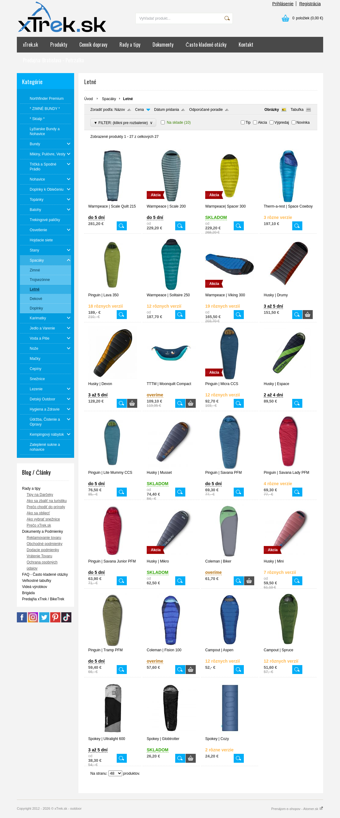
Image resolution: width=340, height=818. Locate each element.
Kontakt (246, 44)
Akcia (262, 122)
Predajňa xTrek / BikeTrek (43, 599)
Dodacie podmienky (43, 550)
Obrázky (271, 109)
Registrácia (310, 3)
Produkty (58, 44)
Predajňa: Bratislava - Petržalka (53, 60)
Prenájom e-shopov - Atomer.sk (297, 809)
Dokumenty (163, 44)
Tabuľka (297, 109)
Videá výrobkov (34, 587)
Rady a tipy (129, 44)
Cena (139, 109)
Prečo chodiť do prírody (46, 507)
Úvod (88, 99)
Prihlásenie (282, 3)
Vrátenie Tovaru (39, 556)
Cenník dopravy (93, 44)
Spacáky (109, 99)
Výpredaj (281, 122)
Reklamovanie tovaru (44, 538)
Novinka (303, 122)
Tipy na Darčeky (40, 495)
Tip (248, 122)
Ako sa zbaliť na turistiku (47, 501)
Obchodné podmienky (44, 544)
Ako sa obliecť (38, 513)
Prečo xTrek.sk (39, 525)
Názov (120, 109)
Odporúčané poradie (206, 109)
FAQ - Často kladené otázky (45, 574)
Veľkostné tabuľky (36, 580)
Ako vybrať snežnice (43, 519)
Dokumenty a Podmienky (42, 531)
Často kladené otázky (206, 44)
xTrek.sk (30, 44)
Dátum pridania (166, 109)
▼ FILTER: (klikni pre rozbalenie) (123, 122)
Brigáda (28, 593)
